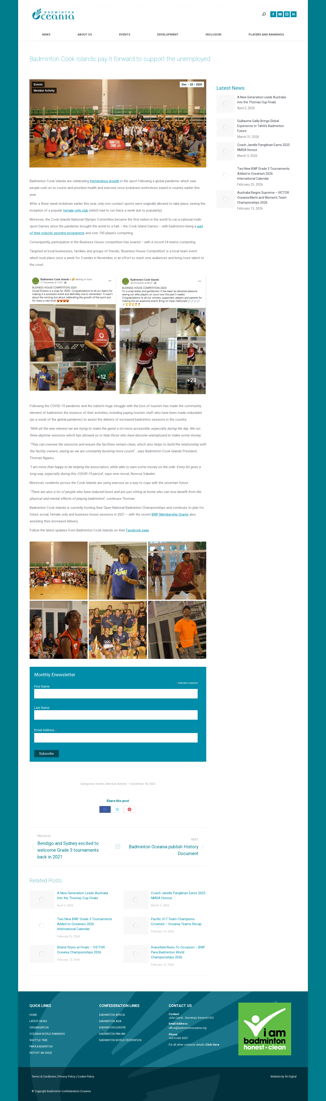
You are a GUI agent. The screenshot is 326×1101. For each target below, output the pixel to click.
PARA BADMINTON (41, 1046)
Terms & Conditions (44, 1076)
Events (38, 84)
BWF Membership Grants (170, 514)
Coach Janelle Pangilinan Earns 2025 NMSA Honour (178, 895)
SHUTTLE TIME (38, 1040)
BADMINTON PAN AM (112, 1033)
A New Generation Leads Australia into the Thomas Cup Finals (82, 895)
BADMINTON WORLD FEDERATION (120, 1040)
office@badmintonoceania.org (187, 1028)
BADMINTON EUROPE (112, 1027)
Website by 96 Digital (284, 1076)
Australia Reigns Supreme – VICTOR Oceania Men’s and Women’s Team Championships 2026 (263, 197)
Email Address (45, 730)
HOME (33, 1014)
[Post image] (41, 900)
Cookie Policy (85, 1076)
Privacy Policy (66, 1076)
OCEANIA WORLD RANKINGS (47, 1033)
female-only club (75, 210)
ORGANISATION (39, 1027)
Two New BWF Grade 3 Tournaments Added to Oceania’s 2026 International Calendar (84, 924)
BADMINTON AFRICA (112, 1014)
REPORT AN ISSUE (40, 1052)
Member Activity (44, 90)
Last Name (42, 708)
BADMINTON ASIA (110, 1021)
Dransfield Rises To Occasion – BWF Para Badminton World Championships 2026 (178, 952)
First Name (42, 686)
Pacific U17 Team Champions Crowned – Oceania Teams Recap (176, 921)
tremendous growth (104, 181)
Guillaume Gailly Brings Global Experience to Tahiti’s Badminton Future (260, 126)
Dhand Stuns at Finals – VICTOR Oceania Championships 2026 (81, 949)
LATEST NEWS (38, 1021)
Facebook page (137, 530)
